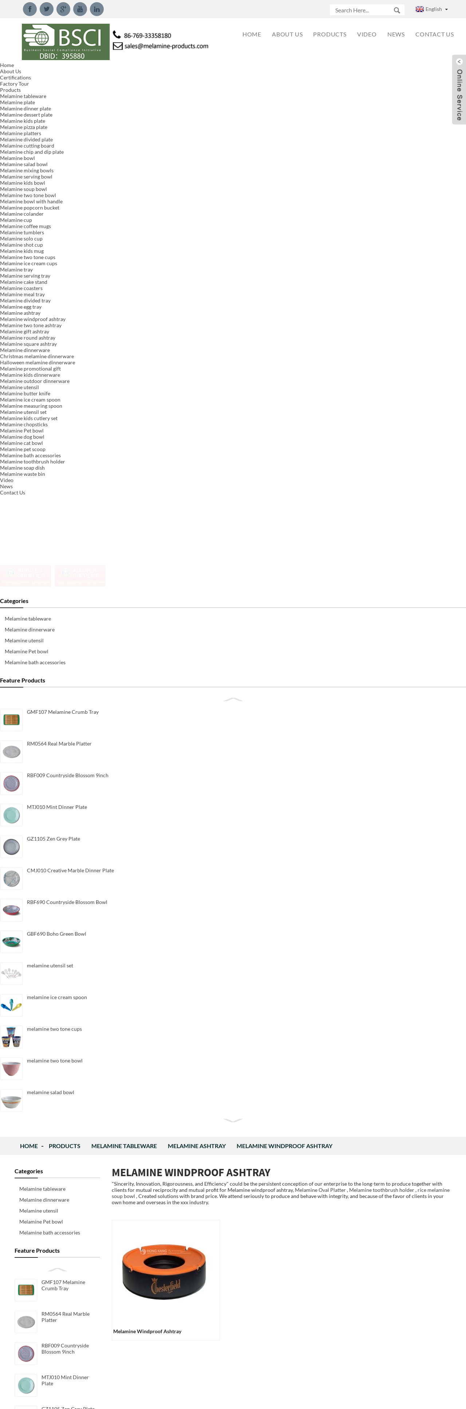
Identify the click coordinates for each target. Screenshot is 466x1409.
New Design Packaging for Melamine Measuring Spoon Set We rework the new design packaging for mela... (379, 795)
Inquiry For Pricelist (201, 688)
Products (64, 70)
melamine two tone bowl (69, 556)
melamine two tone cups (69, 524)
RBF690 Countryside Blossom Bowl (65, 400)
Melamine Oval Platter (320, 115)
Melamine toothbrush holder (381, 115)
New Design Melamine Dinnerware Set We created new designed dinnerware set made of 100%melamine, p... (379, 945)
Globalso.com (298, 1399)
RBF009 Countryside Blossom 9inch (65, 273)
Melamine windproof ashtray (284, 70)
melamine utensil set (65, 461)
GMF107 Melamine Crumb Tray (63, 210)
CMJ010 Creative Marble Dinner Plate (70, 369)
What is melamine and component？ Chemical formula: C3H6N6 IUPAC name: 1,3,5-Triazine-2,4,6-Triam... (380, 1365)
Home (29, 70)
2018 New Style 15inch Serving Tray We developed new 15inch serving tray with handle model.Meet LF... (377, 1095)
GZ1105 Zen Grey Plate (68, 334)
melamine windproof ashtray (147, 256)
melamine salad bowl (65, 587)
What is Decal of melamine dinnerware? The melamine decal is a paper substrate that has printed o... (377, 1245)
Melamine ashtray (197, 70)
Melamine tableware (124, 70)
